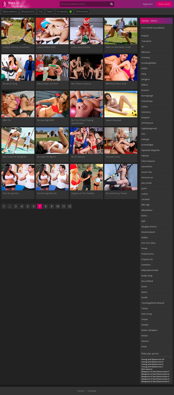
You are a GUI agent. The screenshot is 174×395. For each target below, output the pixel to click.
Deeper (144, 319)
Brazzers (145, 90)
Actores (81, 391)
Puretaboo (146, 264)
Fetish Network (148, 161)
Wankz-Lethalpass (149, 330)
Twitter (50, 11)
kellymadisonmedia (149, 270)
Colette (144, 106)
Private (144, 248)
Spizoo (144, 292)
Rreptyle (145, 35)
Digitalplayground (149, 128)
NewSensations (148, 232)
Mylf (143, 221)
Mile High (145, 204)
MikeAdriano (146, 210)
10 (57, 206)
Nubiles (144, 237)
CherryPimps (147, 101)
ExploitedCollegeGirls (150, 150)
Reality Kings (147, 275)
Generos (145, 341)
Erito (143, 134)
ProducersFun (147, 254)
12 (69, 206)
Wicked (144, 335)
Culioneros (146, 112)
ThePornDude (82, 11)
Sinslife (144, 297)
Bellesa (144, 84)
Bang (143, 74)
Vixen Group (146, 314)
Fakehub (145, 155)
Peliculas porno (28, 11)
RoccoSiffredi (147, 281)
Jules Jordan (146, 183)
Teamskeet (146, 41)
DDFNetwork (147, 123)
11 (63, 206)
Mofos (144, 215)
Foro (41, 11)
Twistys (144, 308)
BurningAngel (147, 95)
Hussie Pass (146, 172)
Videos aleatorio (10, 11)
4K (142, 46)
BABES (144, 68)
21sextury (145, 57)
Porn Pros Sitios (148, 243)
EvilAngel (145, 139)
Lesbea (144, 194)
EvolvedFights (147, 144)
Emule (144, 346)
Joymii (144, 188)
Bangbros (145, 79)
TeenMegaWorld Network (152, 303)
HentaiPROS (146, 166)
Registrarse (148, 4)
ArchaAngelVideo (148, 63)
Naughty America (149, 226)
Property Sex (147, 259)
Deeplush (145, 117)
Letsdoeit (145, 199)
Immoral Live (147, 177)
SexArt (144, 286)
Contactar (92, 391)
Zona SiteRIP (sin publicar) (152, 27)
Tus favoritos (64, 11)
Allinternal (145, 52)
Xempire (145, 324)
